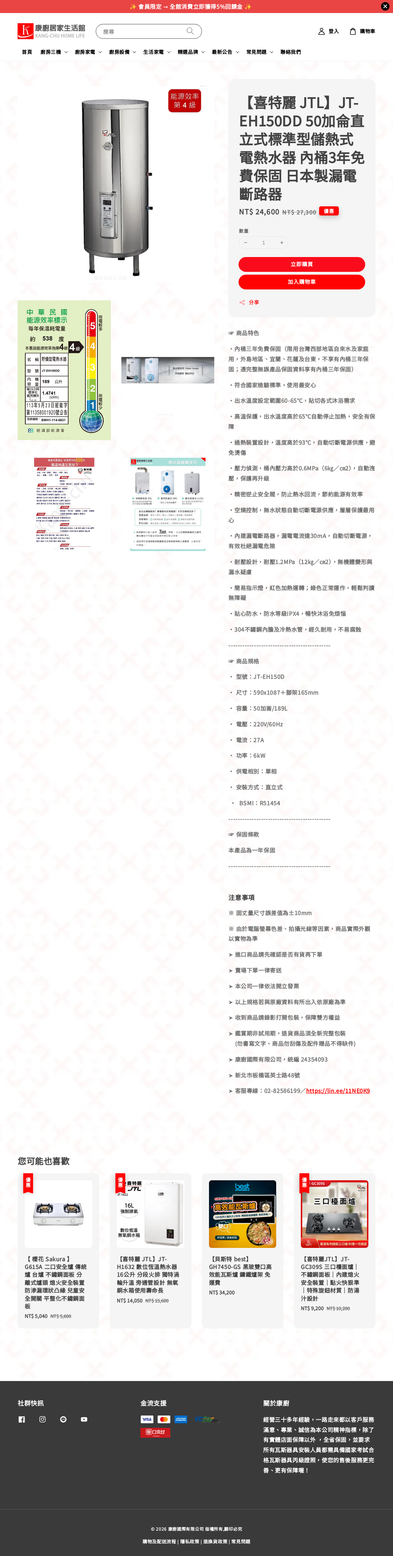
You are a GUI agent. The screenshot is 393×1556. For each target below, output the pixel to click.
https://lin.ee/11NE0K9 (338, 1090)
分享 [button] (249, 302)
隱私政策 (189, 1541)
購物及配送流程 (159, 1541)
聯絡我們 (290, 51)
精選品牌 (188, 52)
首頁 (27, 51)
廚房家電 (85, 52)
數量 (243, 230)
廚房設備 (119, 52)
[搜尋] (190, 31)
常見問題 (256, 52)
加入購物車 (302, 281)
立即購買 (302, 264)
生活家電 (153, 52)
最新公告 (222, 52)
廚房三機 (50, 52)
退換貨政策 (215, 1541)
